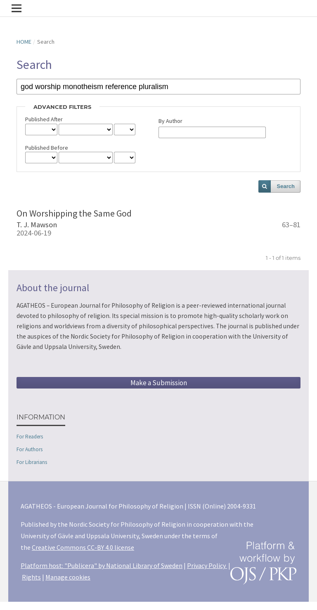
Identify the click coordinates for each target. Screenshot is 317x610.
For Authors (30, 449)
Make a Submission (158, 382)
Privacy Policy (207, 565)
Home (24, 41)
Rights (31, 577)
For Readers (30, 436)
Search (286, 186)
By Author (170, 121)
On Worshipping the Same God (74, 213)
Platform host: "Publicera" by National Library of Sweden (101, 565)
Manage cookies (67, 577)
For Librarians (32, 462)
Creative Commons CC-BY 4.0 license (83, 547)
